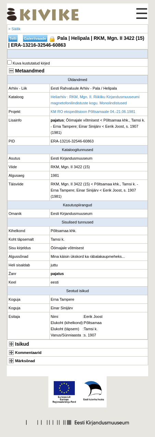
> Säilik (14, 29)
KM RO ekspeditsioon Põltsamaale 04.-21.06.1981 (93, 112)
